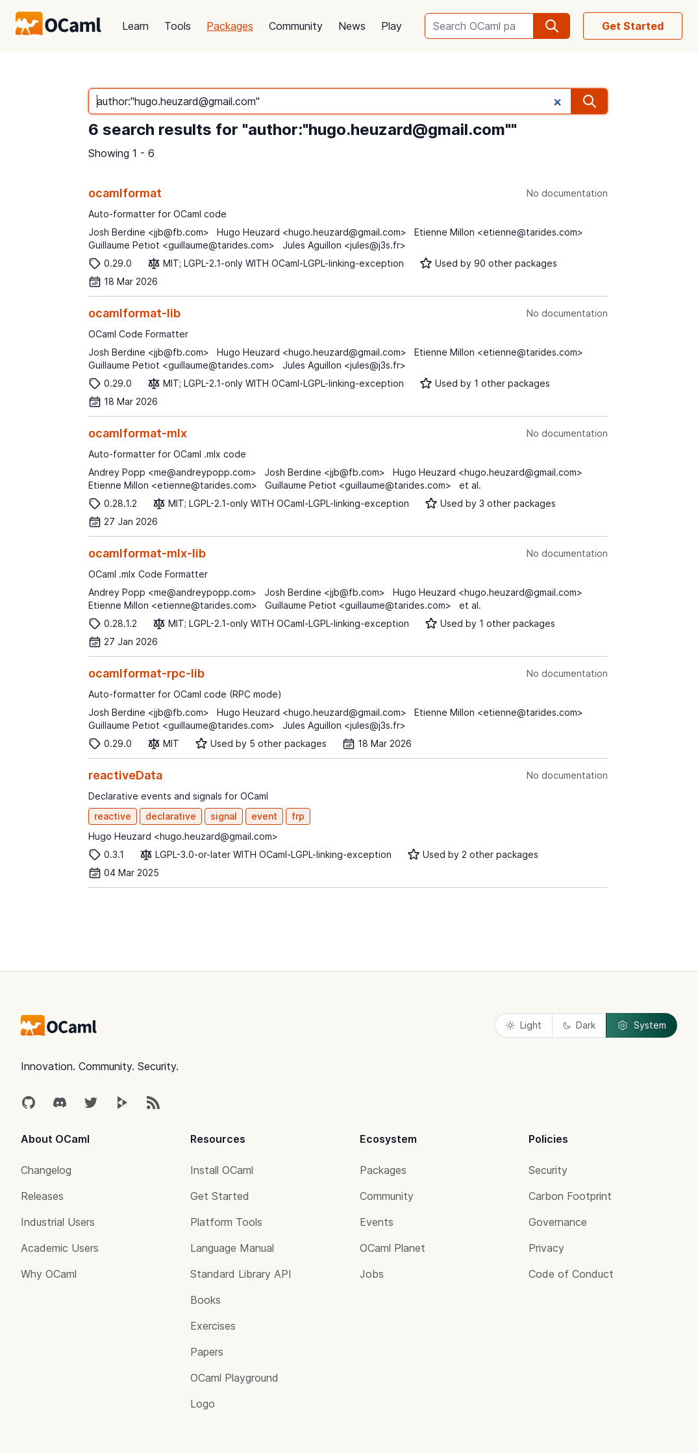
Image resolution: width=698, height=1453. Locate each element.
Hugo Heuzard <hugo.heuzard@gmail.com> (311, 232)
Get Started (633, 25)
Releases (42, 1196)
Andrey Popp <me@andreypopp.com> (172, 472)
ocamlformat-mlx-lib (147, 553)
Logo (202, 1403)
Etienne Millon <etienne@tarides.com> (498, 232)
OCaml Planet (392, 1247)
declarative (170, 816)
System (641, 1025)
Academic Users (60, 1247)
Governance (558, 1221)
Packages (229, 25)
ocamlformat (125, 193)
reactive (112, 816)
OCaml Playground (234, 1377)
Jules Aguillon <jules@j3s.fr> (344, 244)
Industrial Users (58, 1221)
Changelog (46, 1170)
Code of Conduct (571, 1273)
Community (296, 25)
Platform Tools (226, 1221)
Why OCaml (49, 1273)
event (264, 816)
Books (205, 1299)
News (352, 25)
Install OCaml (221, 1170)
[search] (552, 26)
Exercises (213, 1325)
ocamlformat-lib (134, 313)
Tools (177, 25)
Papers (206, 1351)
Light (524, 1025)
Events (376, 1221)
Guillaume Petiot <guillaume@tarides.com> (181, 244)
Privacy (546, 1247)
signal (223, 816)
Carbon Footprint (570, 1196)
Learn (135, 25)
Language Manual (232, 1247)
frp (298, 816)
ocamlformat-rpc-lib (146, 673)
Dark (579, 1025)
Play (391, 25)
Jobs (372, 1273)
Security (548, 1170)
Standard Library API (241, 1273)
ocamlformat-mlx (137, 433)
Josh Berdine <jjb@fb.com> (148, 232)
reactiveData (125, 775)
